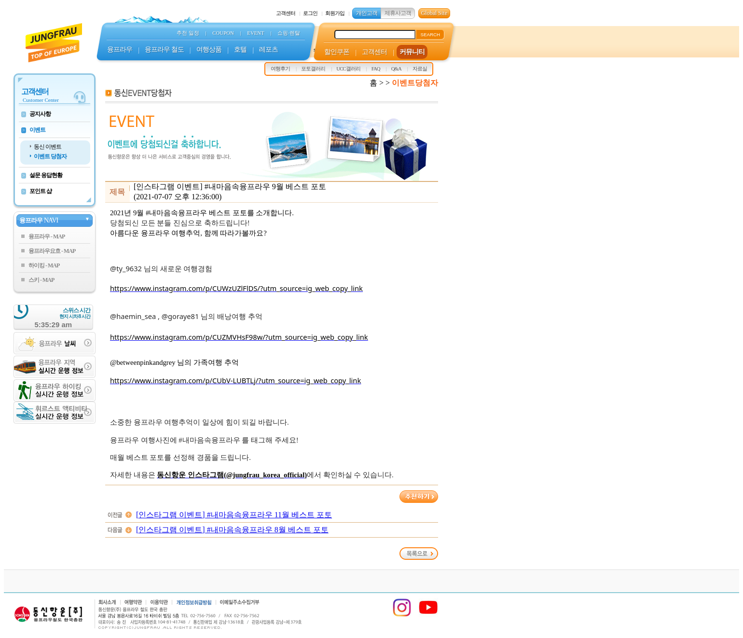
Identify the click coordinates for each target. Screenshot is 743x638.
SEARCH (430, 34)
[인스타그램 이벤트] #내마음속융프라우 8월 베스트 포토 (232, 530)
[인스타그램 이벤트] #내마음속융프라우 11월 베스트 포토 (234, 515)
